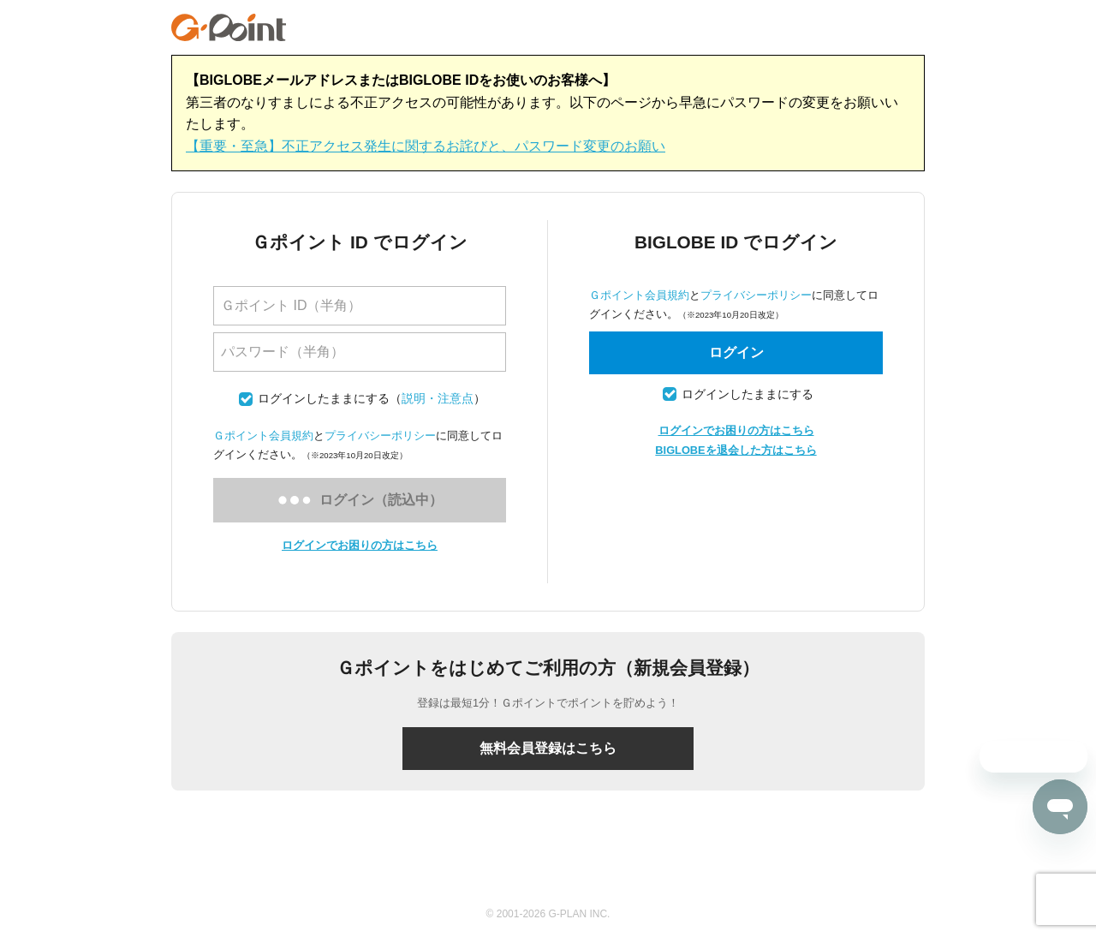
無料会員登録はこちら (548, 748)
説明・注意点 (438, 398)
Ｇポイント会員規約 (263, 435)
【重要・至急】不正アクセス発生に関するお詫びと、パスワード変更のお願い (425, 146)
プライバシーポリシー (380, 435)
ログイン (736, 352)
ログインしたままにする (324, 398)
